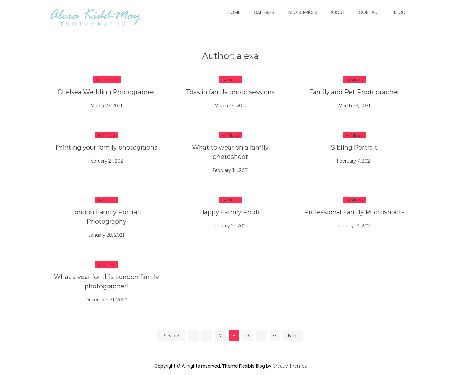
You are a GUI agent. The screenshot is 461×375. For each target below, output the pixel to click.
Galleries (264, 12)
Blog (400, 12)
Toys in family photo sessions (230, 92)
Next (293, 335)
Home (234, 12)
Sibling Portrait (354, 147)
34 (275, 335)
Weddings (106, 79)
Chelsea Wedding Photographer (107, 92)
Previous (170, 335)
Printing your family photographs (106, 147)
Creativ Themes (290, 366)
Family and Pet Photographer (354, 92)
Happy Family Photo (230, 212)
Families (230, 79)
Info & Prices (302, 12)
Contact (369, 12)
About (338, 12)
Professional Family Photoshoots (354, 212)
